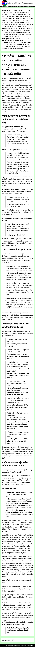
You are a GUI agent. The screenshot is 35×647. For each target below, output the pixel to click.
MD (13, 10)
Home (3, 6)
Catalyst (17, 645)
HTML (9, 10)
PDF (20, 10)
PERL (13, 645)
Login (31, 6)
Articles (8, 6)
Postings (13, 6)
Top (23, 6)
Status (4, 8)
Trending (28, 6)
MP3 (16, 10)
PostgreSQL (23, 645)
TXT (24, 10)
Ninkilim (31, 645)
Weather (19, 6)
